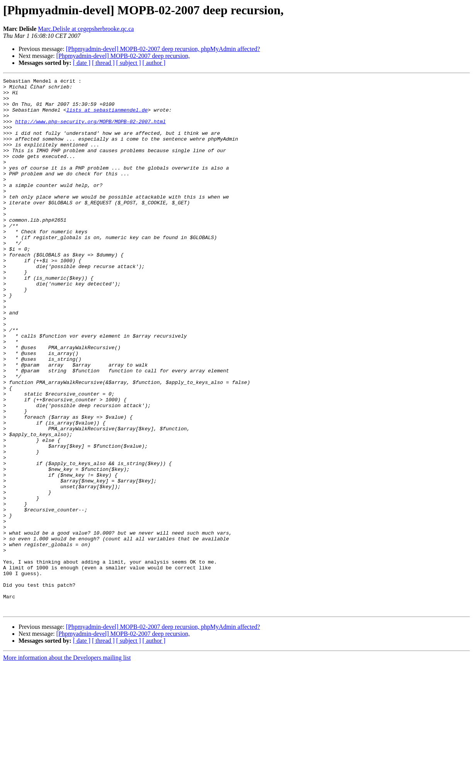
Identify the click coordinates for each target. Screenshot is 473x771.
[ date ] (81, 62)
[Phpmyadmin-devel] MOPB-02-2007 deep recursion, (123, 56)
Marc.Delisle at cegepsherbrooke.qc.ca (86, 28)
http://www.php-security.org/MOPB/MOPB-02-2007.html (90, 130)
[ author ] (154, 62)
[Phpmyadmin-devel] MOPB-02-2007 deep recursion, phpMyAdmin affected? (163, 49)
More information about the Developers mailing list (67, 764)
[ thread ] (103, 62)
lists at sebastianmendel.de (107, 116)
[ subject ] (128, 62)
